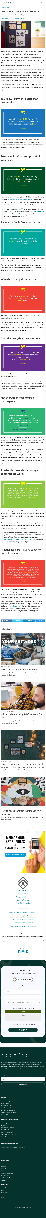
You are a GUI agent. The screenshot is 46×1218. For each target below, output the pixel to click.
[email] (22, 940)
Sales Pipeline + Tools (6, 1105)
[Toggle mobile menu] (41, 2)
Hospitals (3, 1180)
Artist (12, 666)
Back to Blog (5, 7)
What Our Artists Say (23, 903)
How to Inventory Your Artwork (23, 916)
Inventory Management (7, 1101)
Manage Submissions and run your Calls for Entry (13, 1147)
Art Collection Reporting (7, 1127)
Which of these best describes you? (23, 1008)
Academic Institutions (7, 1173)
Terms (22, 1024)
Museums (3, 1168)
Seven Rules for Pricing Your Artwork (23, 923)
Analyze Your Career (23, 897)
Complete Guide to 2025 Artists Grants (23, 919)
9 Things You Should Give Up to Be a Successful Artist (23, 913)
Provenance (4, 1125)
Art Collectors (5, 1175)
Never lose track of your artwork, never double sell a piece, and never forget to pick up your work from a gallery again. (23, 767)
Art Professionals (5, 1177)
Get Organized (23, 891)
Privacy (3, 1197)
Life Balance (5, 18)
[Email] (23, 1079)
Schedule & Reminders (7, 1114)
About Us (3, 1188)
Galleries (3, 1166)
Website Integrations (6, 1108)
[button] (42, 940)
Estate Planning (5, 1136)
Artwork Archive (14, 606)
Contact (3, 1190)
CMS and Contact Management (9, 1112)
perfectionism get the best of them (21, 199)
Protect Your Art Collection (8, 1139)
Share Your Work (23, 894)
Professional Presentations (8, 1110)
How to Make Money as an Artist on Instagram (23, 926)
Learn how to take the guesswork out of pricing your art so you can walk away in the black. (23, 672)
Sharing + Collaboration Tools (8, 1134)
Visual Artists (4, 1164)
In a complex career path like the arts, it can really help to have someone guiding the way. (23, 718)
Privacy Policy (31, 1024)
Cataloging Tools (5, 1123)
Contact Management (7, 1132)
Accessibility (4, 1192)
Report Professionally (23, 900)
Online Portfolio (5, 1103)
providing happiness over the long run (18, 539)
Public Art (3, 1171)
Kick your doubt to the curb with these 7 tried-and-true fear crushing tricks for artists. (23, 814)
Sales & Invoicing (5, 1129)
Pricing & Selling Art (17, 18)
